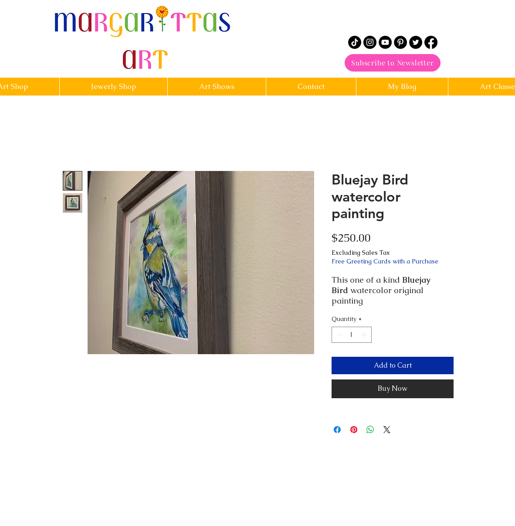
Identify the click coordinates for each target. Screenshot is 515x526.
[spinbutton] (351, 334)
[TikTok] (354, 42)
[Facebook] (430, 42)
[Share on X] (387, 429)
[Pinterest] (400, 42)
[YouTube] (385, 42)
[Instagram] (369, 42)
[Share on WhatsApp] (370, 429)
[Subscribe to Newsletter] (392, 63)
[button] (311, 87)
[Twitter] (415, 42)
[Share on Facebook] (337, 429)
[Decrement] (338, 334)
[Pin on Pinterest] (354, 429)
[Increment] (364, 334)
